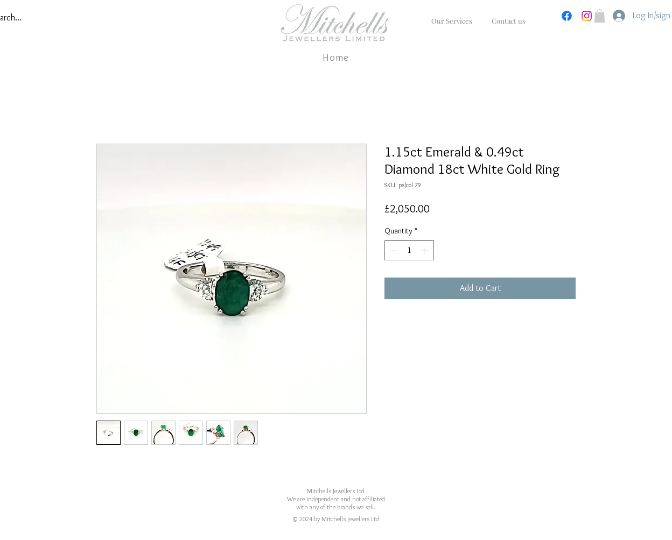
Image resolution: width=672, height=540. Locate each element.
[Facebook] (566, 16)
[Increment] (425, 250)
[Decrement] (393, 250)
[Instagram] (586, 16)
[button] (599, 16)
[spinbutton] (409, 250)
